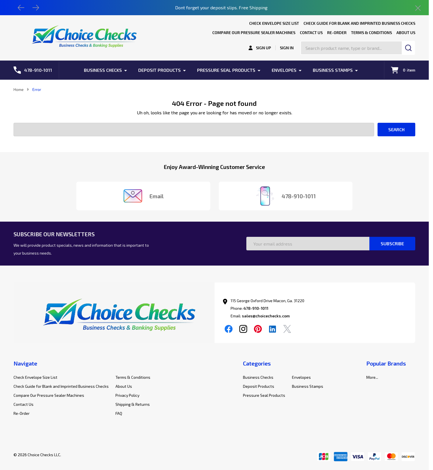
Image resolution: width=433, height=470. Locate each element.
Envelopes (284, 70)
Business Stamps (333, 70)
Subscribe (392, 243)
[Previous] (21, 7)
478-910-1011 (256, 308)
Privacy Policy (127, 395)
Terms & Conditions (371, 32)
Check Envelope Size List (274, 23)
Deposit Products (159, 70)
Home (19, 89)
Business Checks (103, 70)
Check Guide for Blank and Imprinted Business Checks (359, 23)
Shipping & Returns (132, 404)
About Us (405, 32)
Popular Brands (386, 363)
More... (372, 377)
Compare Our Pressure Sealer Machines (253, 32)
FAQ (118, 413)
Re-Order (337, 32)
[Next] (35, 7)
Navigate (25, 363)
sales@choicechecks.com (266, 315)
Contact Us (311, 32)
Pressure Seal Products (226, 70)
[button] (114, 316)
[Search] (408, 48)
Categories (257, 363)
